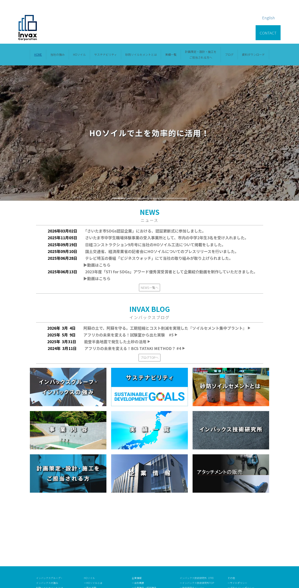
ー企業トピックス (141, 560)
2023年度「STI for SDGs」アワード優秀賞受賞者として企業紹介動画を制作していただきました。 (171, 271)
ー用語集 (234, 531)
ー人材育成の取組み (191, 555)
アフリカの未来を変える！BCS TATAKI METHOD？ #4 (135, 348)
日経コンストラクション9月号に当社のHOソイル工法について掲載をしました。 (155, 244)
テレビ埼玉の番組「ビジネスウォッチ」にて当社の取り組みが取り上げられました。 (159, 258)
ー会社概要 (138, 521)
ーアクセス (138, 546)
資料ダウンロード (253, 54)
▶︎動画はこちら (97, 265)
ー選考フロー (187, 550)
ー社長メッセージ (141, 531)
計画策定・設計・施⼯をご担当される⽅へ (201, 54)
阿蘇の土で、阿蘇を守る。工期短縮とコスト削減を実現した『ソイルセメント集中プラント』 (167, 328)
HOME (38, 54)
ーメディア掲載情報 (143, 555)
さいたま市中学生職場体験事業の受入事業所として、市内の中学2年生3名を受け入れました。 (166, 237)
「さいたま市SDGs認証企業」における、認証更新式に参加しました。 (145, 231)
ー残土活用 (90, 526)
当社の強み (57, 54)
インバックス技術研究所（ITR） (197, 516)
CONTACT (268, 32)
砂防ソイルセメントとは (141, 54)
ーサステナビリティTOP (97, 541)
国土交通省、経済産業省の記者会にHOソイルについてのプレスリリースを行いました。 (162, 251)
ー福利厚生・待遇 (189, 560)
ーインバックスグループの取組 (101, 546)
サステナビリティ (105, 54)
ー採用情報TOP (188, 546)
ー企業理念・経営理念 (144, 526)
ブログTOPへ (149, 357)
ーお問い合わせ (236, 536)
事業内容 (41, 531)
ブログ (229, 54)
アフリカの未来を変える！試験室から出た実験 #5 (130, 334)
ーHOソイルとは (93, 521)
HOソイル (79, 54)
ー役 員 (137, 541)
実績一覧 (171, 54)
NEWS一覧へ (149, 287)
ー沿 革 (137, 536)
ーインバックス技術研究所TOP (197, 521)
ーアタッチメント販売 (240, 541)
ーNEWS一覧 (139, 565)
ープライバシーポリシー (241, 526)
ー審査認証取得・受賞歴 (145, 550)
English (268, 17)
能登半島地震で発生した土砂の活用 (117, 341)
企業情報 (137, 516)
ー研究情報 (186, 531)
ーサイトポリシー (237, 521)
